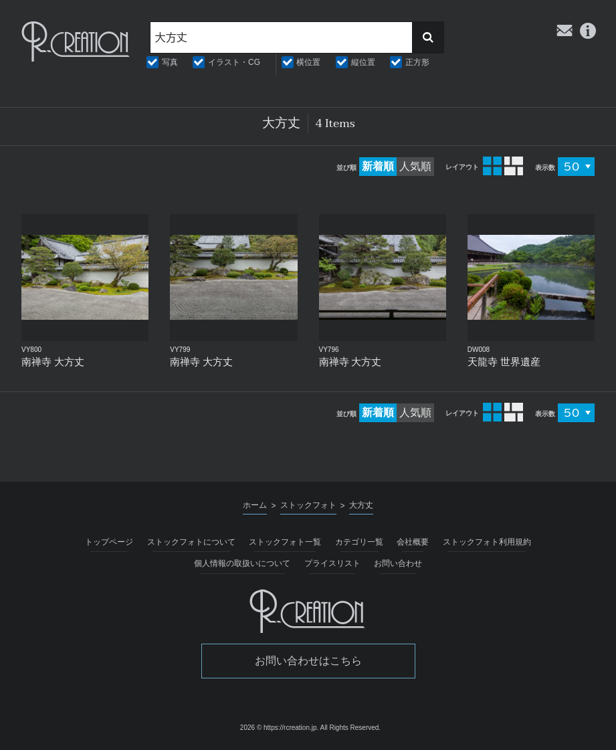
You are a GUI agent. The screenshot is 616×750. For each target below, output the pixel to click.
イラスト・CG (234, 62)
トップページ (109, 542)
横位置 (308, 62)
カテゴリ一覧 (359, 542)
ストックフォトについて (191, 542)
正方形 (417, 62)
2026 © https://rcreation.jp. (279, 727)
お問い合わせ (398, 563)
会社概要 (413, 542)
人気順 (415, 166)
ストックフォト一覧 (285, 542)
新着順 (378, 166)
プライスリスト (332, 563)
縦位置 (363, 62)
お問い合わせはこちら (308, 660)
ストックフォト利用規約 (487, 542)
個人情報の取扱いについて (242, 563)
